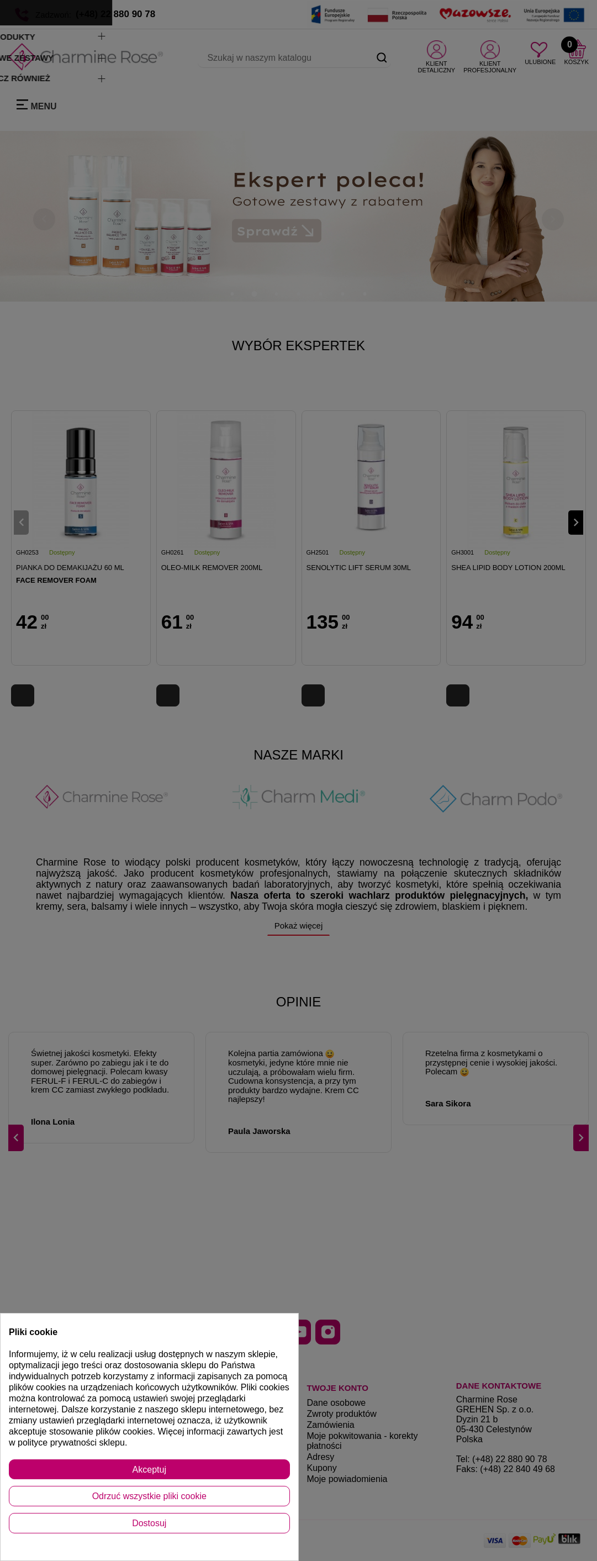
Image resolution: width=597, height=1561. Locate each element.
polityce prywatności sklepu (71, 1442)
